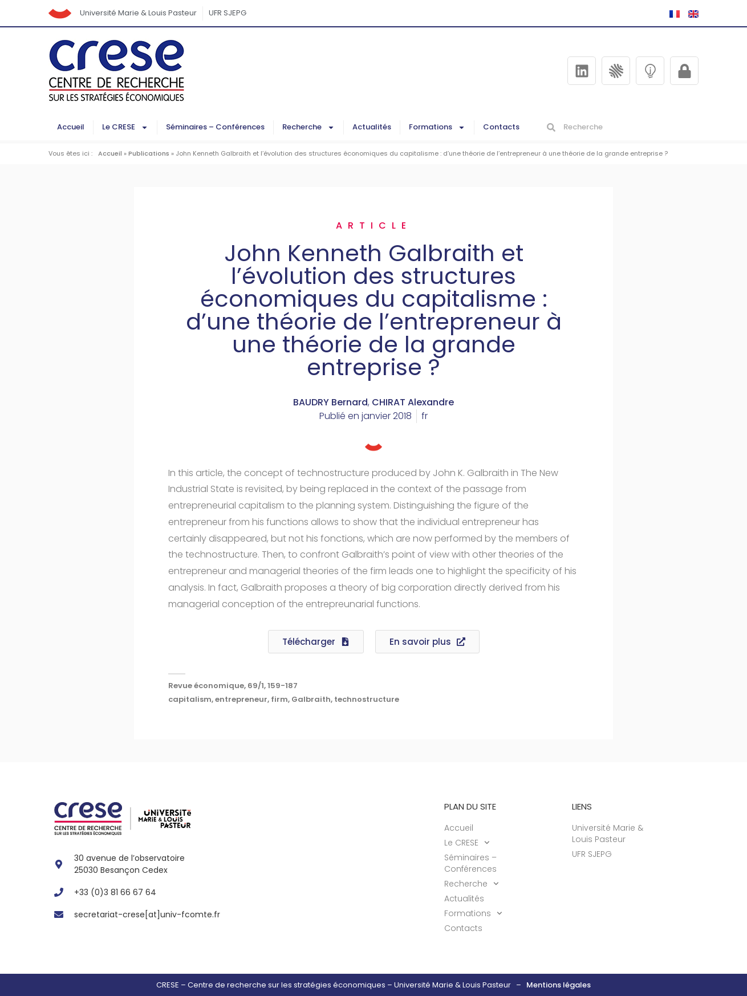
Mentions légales (558, 984)
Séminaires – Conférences (215, 126)
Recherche (308, 127)
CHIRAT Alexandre (413, 402)
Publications (148, 153)
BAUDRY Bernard (330, 402)
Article (374, 225)
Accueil (70, 126)
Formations (437, 127)
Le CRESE (125, 127)
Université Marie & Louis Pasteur (138, 12)
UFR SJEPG (227, 12)
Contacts (501, 126)
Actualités (371, 126)
